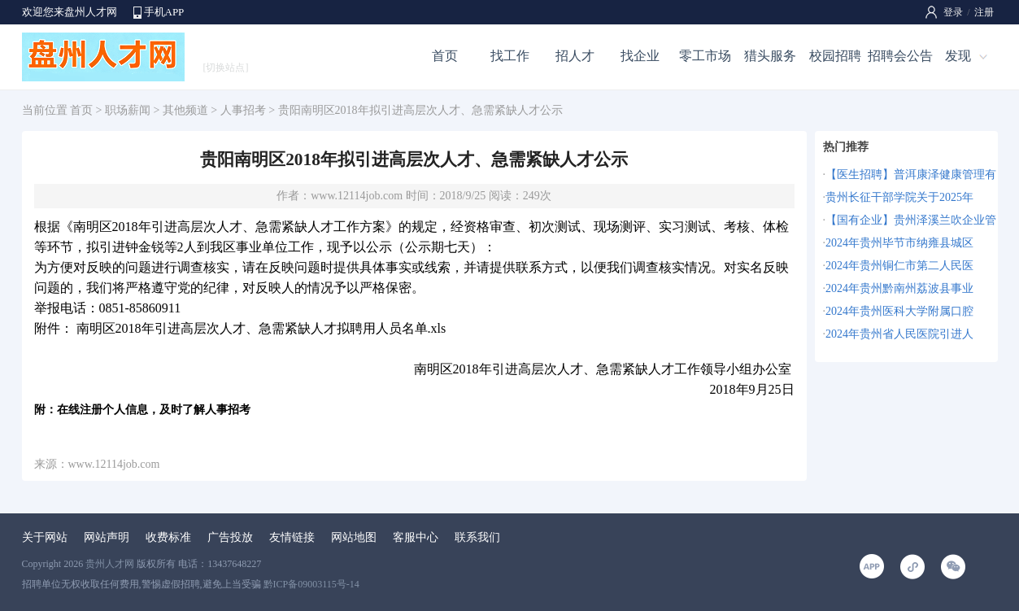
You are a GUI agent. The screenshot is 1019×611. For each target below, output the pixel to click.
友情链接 (292, 537)
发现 (958, 56)
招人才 (574, 56)
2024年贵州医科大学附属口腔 (899, 311)
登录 (953, 12)
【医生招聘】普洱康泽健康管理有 (910, 174)
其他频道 (185, 110)
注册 (984, 12)
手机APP (164, 12)
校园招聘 (835, 56)
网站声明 (106, 537)
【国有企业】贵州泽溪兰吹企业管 (910, 220)
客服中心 (415, 537)
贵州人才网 (109, 564)
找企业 (640, 56)
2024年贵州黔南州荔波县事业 (899, 288)
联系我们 (477, 537)
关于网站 (44, 537)
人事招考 (243, 110)
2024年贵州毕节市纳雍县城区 (899, 243)
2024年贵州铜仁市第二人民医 (899, 266)
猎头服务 (770, 56)
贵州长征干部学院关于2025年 (899, 197)
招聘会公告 (900, 56)
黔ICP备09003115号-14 (311, 584)
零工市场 (705, 56)
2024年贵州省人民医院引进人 (899, 334)
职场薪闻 (127, 110)
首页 (445, 56)
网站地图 (354, 537)
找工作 (509, 56)
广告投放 (230, 537)
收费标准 (168, 537)
